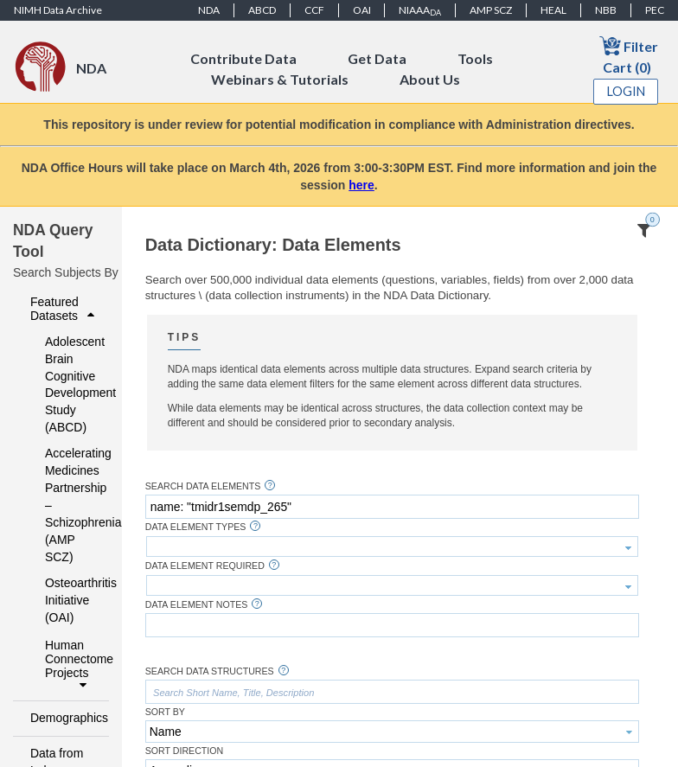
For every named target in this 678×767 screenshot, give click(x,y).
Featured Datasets (64, 309)
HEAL (553, 9)
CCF (314, 9)
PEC (654, 9)
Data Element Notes (196, 605)
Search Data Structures (209, 671)
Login (626, 91)
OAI (362, 9)
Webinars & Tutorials (280, 79)
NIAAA (420, 10)
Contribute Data (243, 58)
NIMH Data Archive (58, 9)
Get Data (377, 58)
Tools (475, 58)
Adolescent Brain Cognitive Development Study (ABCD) (65, 385)
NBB (606, 9)
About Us (430, 79)
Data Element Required (205, 566)
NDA (209, 9)
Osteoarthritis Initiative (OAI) (65, 600)
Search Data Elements (203, 486)
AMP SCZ (491, 9)
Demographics (64, 718)
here (361, 185)
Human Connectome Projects (72, 665)
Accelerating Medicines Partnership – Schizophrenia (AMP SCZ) (65, 505)
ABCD (262, 9)
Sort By (165, 712)
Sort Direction (184, 751)
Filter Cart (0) (628, 55)
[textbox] (392, 507)
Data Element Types (195, 527)
